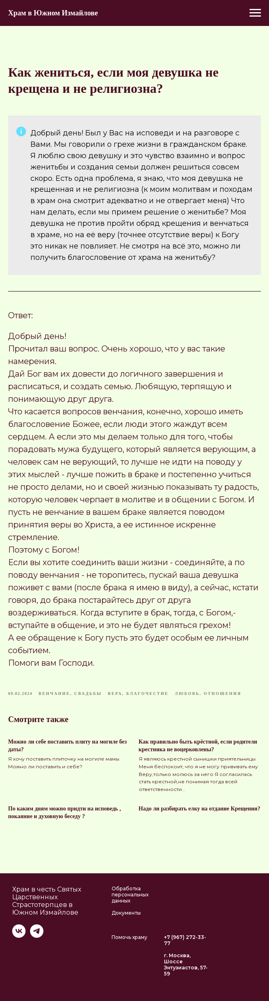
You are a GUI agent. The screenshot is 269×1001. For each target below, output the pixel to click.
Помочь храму (129, 937)
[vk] (19, 935)
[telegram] (36, 935)
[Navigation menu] (255, 13)
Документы (126, 913)
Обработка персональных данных (130, 894)
